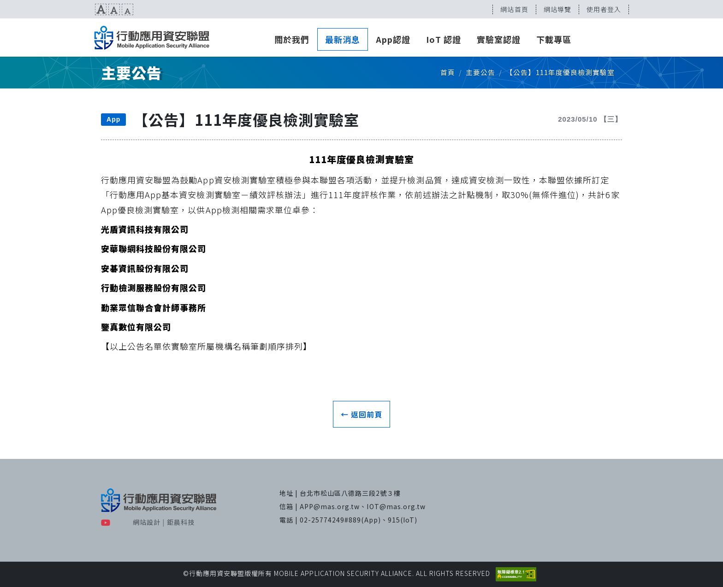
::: (3, 9)
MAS (151, 37)
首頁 (447, 72)
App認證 (393, 39)
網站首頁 (514, 9)
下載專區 (553, 39)
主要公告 (480, 72)
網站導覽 (557, 9)
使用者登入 (604, 9)
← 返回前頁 (361, 414)
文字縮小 (127, 9)
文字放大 (101, 9)
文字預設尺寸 (114, 9)
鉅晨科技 (181, 522)
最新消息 (342, 39)
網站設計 (146, 522)
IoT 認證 (443, 39)
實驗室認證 (499, 39)
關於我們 (291, 39)
